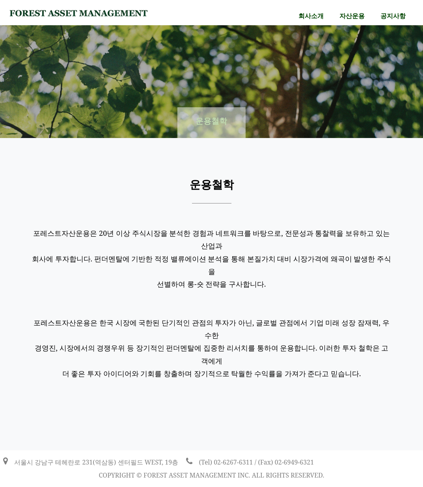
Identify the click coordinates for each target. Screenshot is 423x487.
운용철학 (211, 121)
